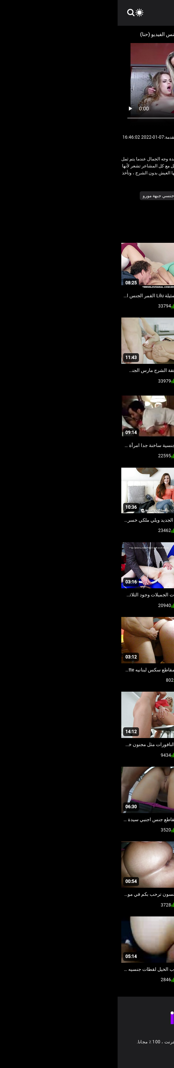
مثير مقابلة (100, 205)
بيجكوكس (72, 195)
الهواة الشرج (100, 195)
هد (81, 205)
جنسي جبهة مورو (40, 195)
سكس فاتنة (156, 205)
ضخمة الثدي (128, 205)
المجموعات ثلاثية (134, 195)
